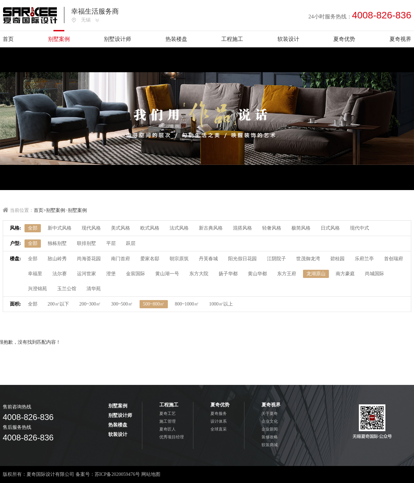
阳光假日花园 (242, 258)
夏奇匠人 (167, 429)
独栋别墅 (57, 243)
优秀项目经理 (171, 437)
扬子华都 (228, 273)
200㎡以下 (58, 304)
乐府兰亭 (364, 258)
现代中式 (359, 228)
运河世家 (86, 273)
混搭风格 (242, 228)
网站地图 (150, 474)
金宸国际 (135, 273)
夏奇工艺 (167, 413)
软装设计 (288, 39)
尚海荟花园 (89, 258)
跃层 (131, 243)
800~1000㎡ (187, 304)
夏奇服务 (218, 413)
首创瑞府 (393, 258)
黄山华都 (257, 273)
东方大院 (198, 273)
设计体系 (218, 421)
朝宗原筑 (179, 258)
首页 (8, 39)
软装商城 (269, 444)
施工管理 (167, 421)
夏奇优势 (344, 39)
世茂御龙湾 (308, 258)
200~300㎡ (90, 304)
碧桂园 (337, 258)
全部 (32, 228)
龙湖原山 (315, 273)
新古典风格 (211, 228)
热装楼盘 (176, 39)
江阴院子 (276, 258)
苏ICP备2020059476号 (117, 474)
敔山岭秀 (57, 258)
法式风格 (179, 228)
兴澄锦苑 (37, 288)
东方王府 (286, 273)
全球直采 (218, 429)
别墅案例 (59, 39)
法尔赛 (59, 273)
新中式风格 (59, 228)
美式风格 (120, 228)
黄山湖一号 (167, 273)
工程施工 (232, 39)
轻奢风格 (271, 228)
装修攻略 (269, 437)
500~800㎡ (154, 304)
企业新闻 (269, 429)
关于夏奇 (269, 413)
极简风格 (300, 228)
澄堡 (111, 273)
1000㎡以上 (221, 304)
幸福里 (35, 273)
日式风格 (330, 228)
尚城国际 (374, 273)
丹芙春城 (208, 258)
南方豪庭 (345, 273)
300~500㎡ (122, 304)
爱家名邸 (149, 258)
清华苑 (93, 288)
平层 (111, 243)
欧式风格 (149, 228)
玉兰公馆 (66, 288)
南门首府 (120, 258)
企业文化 (269, 421)
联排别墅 (86, 243)
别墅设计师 (117, 39)
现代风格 (91, 228)
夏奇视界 (400, 39)
